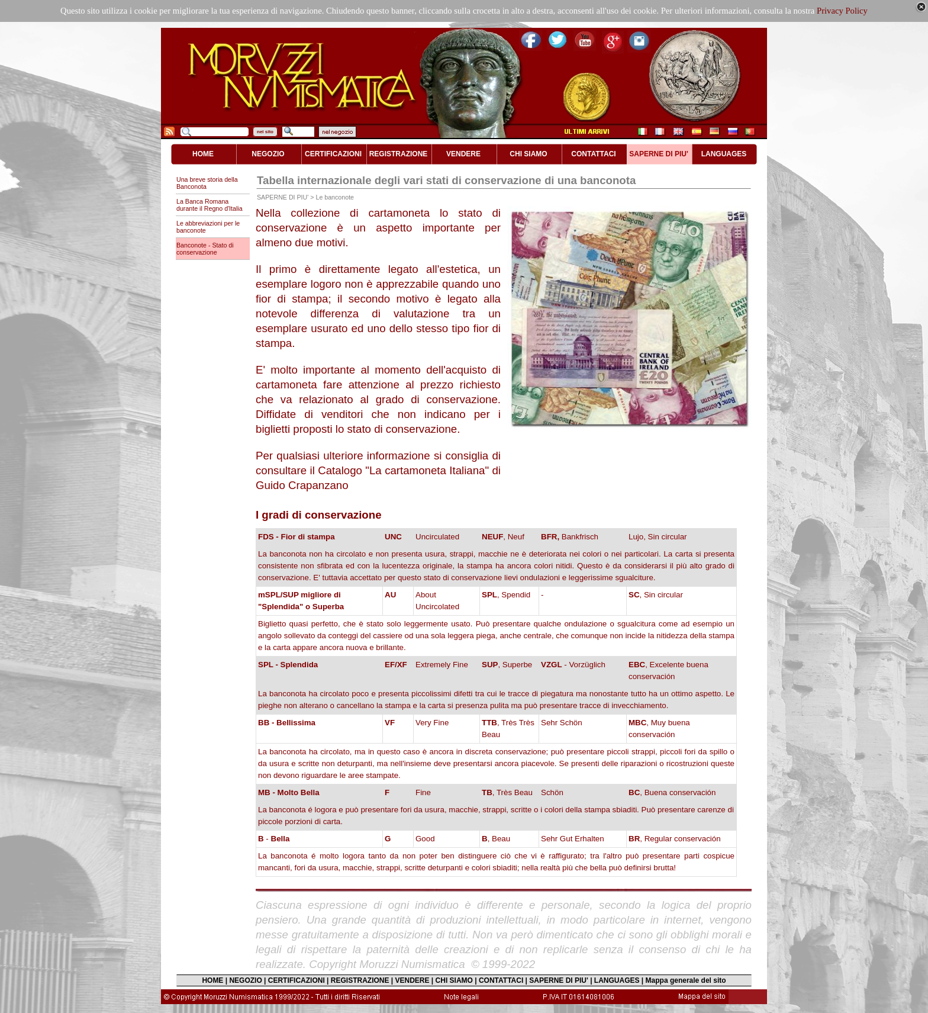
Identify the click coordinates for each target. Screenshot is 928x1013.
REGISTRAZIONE (360, 980)
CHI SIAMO (454, 980)
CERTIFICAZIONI (296, 980)
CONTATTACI (501, 980)
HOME (212, 980)
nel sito (265, 131)
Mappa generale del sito (686, 980)
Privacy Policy (842, 10)
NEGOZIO (245, 980)
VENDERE (412, 980)
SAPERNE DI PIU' (558, 980)
